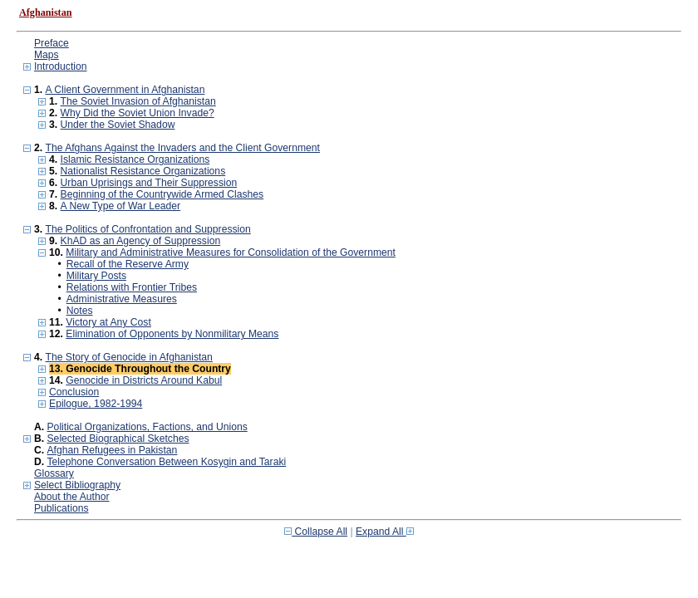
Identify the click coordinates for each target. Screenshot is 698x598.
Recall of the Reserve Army (127, 264)
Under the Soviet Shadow (118, 124)
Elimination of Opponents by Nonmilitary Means (172, 334)
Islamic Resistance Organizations (135, 159)
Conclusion (74, 392)
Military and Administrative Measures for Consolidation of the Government (231, 252)
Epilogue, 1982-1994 (95, 403)
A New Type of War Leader (121, 206)
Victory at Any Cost (108, 322)
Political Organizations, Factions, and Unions (147, 427)
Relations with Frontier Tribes (131, 287)
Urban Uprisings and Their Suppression (149, 183)
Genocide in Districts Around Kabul (144, 380)
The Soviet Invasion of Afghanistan (138, 101)
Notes (79, 310)
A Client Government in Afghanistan (124, 90)
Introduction (60, 66)
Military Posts (96, 276)
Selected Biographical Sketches (118, 438)
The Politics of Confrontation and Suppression (147, 229)
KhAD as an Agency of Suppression (141, 241)
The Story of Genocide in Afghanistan (128, 357)
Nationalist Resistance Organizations (143, 171)
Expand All (385, 531)
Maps (46, 55)
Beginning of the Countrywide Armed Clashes (162, 194)
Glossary (54, 473)
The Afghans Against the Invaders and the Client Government (182, 148)
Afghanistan (45, 12)
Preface (51, 43)
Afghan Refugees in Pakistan (112, 450)
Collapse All (315, 531)
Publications (61, 508)
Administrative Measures (121, 299)
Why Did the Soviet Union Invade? (137, 113)
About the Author (72, 496)
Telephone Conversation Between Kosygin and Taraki (167, 462)
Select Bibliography (77, 485)
